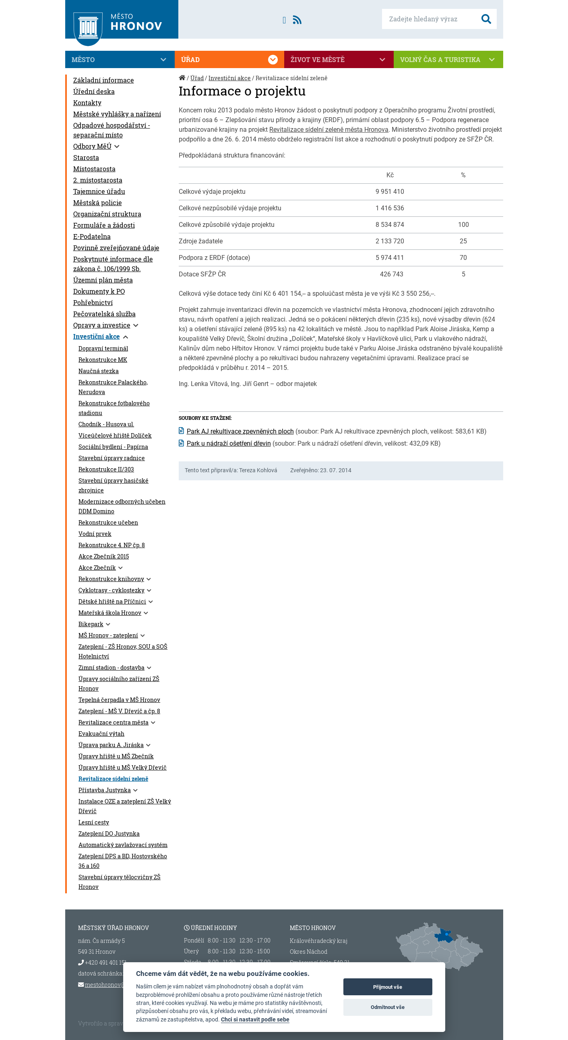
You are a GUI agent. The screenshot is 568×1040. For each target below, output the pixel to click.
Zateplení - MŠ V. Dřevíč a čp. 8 (119, 711)
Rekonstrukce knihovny (111, 579)
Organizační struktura (107, 214)
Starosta (86, 157)
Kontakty (87, 102)
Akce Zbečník (97, 567)
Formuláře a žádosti (104, 225)
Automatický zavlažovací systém (122, 845)
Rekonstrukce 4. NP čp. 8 (111, 545)
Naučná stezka (98, 371)
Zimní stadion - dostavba (111, 667)
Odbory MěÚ (92, 146)
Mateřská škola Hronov (109, 613)
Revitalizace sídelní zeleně (113, 779)
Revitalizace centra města (113, 722)
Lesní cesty (93, 822)
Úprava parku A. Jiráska (111, 745)
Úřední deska (94, 91)
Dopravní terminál (103, 348)
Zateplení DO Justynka (109, 833)
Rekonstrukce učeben (108, 522)
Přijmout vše (387, 987)
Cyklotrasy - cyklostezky (111, 590)
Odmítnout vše (388, 1007)
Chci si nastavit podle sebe (255, 1019)
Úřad (229, 59)
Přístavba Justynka (104, 790)
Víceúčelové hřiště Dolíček (115, 435)
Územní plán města (103, 280)
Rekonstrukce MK (102, 359)
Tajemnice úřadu (99, 191)
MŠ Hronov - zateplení (108, 635)
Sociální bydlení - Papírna (113, 446)
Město (120, 59)
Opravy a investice (101, 325)
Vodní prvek (95, 534)
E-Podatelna (92, 236)
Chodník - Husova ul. (106, 424)
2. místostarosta (97, 180)
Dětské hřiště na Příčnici (112, 601)
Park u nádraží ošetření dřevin (229, 443)
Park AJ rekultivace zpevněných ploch (240, 431)
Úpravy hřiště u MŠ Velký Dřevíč (122, 767)
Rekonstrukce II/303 (106, 469)
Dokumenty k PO (99, 291)
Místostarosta (94, 168)
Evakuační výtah (101, 733)
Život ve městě (339, 59)
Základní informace (103, 80)
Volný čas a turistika (448, 59)
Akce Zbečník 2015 (103, 556)
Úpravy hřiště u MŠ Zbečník (116, 756)
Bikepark (90, 624)
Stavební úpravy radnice (111, 458)
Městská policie (97, 202)
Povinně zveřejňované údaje (116, 247)
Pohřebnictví (93, 302)
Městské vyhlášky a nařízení (117, 114)
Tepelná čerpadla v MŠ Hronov (119, 700)
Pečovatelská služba (104, 313)
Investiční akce (96, 336)
